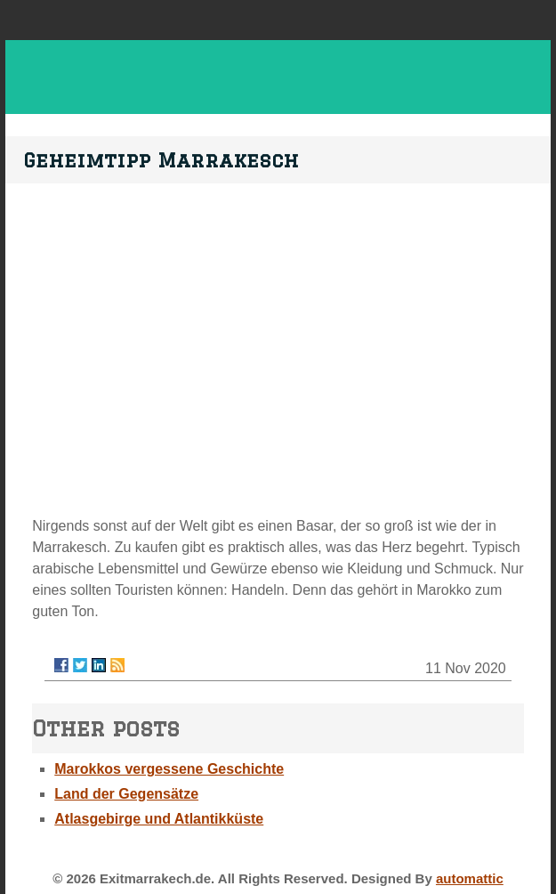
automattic (470, 878)
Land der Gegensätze (126, 793)
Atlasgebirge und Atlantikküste (158, 818)
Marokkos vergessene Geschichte (169, 768)
